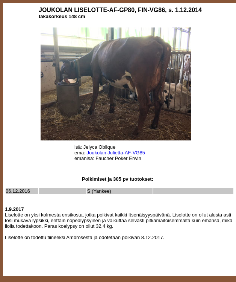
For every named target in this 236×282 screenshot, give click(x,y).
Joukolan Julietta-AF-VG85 (116, 152)
